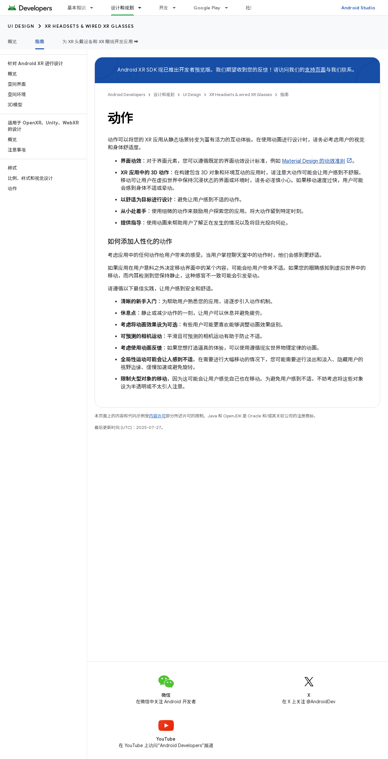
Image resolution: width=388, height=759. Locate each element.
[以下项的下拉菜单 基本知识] (94, 7)
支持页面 (315, 70)
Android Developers (126, 94)
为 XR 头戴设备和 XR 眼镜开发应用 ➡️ (100, 41)
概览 (12, 41)
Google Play (207, 8)
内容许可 (157, 416)
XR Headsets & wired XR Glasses (89, 26)
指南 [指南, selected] (40, 41)
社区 (250, 8)
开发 (163, 8)
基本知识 (76, 8)
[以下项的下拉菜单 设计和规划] (142, 7)
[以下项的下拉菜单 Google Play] (229, 7)
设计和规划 (164, 94)
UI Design (21, 26)
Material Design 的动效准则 (313, 161)
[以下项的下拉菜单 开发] (177, 7)
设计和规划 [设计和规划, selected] (122, 8)
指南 (284, 94)
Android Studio (358, 8)
